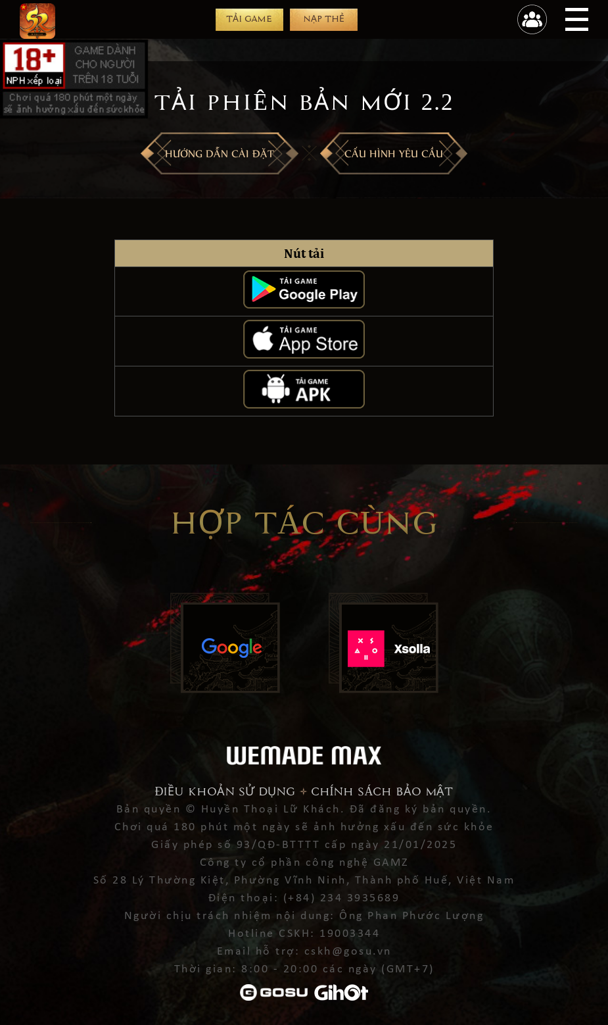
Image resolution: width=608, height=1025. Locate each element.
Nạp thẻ (323, 19)
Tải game (249, 19)
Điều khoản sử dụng (225, 792)
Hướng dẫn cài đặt (219, 153)
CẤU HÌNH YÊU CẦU (393, 153)
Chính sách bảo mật (382, 792)
